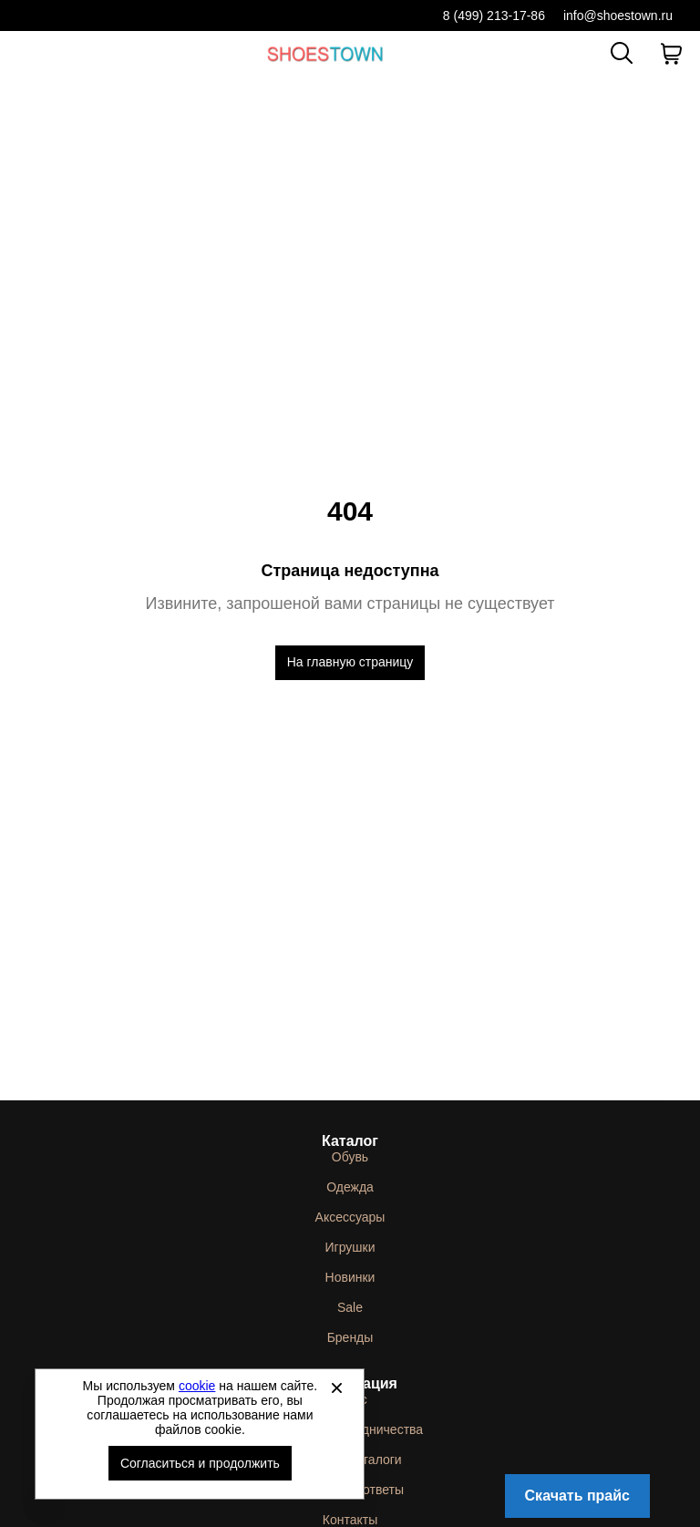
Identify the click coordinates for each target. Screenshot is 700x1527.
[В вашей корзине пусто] (671, 54)
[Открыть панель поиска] (622, 53)
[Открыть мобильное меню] (29, 54)
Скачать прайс (577, 1495)
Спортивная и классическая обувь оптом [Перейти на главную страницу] (325, 53)
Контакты (350, 1519)
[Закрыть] (336, 1387)
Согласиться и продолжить (200, 1463)
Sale (350, 1307)
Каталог (350, 1141)
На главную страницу (350, 662)
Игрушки (350, 1247)
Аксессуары (350, 1217)
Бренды (350, 1337)
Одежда (350, 1187)
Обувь (350, 1157)
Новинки (350, 1277)
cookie (197, 1385)
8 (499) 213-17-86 (494, 15)
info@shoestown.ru (618, 15)
